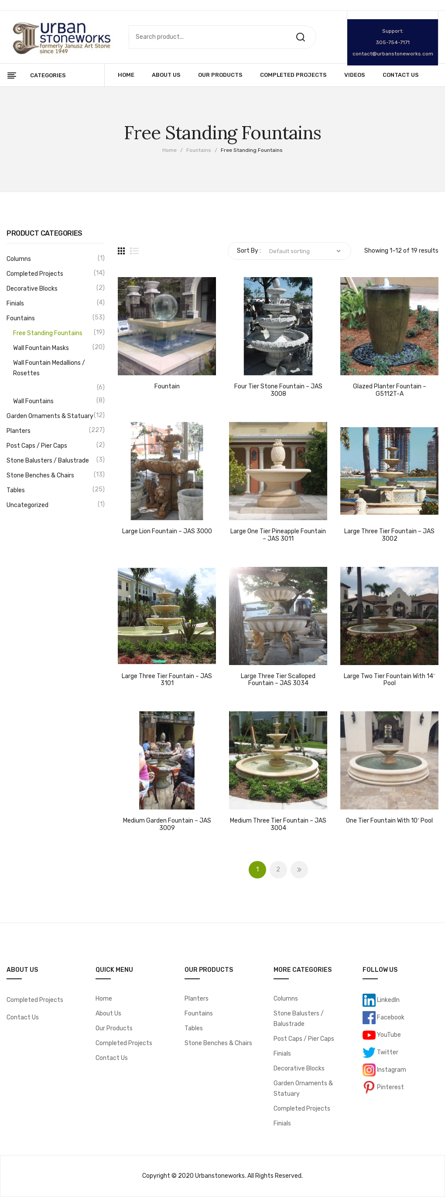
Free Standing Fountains (47, 333)
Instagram (391, 1069)
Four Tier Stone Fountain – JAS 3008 (278, 390)
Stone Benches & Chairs (40, 475)
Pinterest (390, 1087)
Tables (16, 490)
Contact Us (23, 1017)
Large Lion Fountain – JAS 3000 (167, 531)
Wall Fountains (33, 401)
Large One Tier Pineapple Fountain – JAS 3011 (278, 535)
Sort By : (249, 250)
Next (299, 869)
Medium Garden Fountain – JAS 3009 (167, 824)
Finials (15, 303)
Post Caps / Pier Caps (37, 445)
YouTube (388, 1034)
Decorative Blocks (32, 288)
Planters (19, 431)
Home (169, 150)
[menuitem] (126, 75)
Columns (19, 259)
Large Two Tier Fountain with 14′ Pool (389, 680)
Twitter (387, 1052)
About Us (108, 1013)
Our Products (114, 1028)
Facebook (390, 1017)
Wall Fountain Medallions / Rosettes (49, 368)
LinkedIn (388, 999)
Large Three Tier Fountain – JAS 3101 (167, 680)
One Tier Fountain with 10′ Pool (389, 820)
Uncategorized (27, 505)
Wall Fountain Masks (41, 348)
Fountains (198, 150)
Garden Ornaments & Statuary (50, 416)
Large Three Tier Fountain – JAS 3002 (389, 535)
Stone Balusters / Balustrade (48, 460)
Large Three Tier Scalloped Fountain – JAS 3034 (278, 680)
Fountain (167, 386)
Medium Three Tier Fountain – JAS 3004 (278, 824)
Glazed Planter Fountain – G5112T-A (389, 390)
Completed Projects (35, 274)
